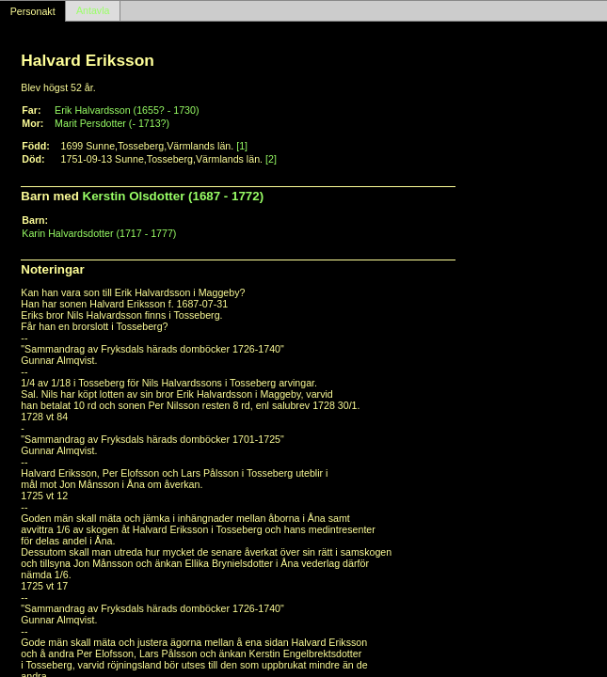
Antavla (93, 11)
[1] (242, 145)
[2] (271, 159)
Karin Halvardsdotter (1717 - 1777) (99, 233)
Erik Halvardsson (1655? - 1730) (127, 110)
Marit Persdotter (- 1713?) (112, 123)
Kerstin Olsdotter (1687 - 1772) (173, 196)
